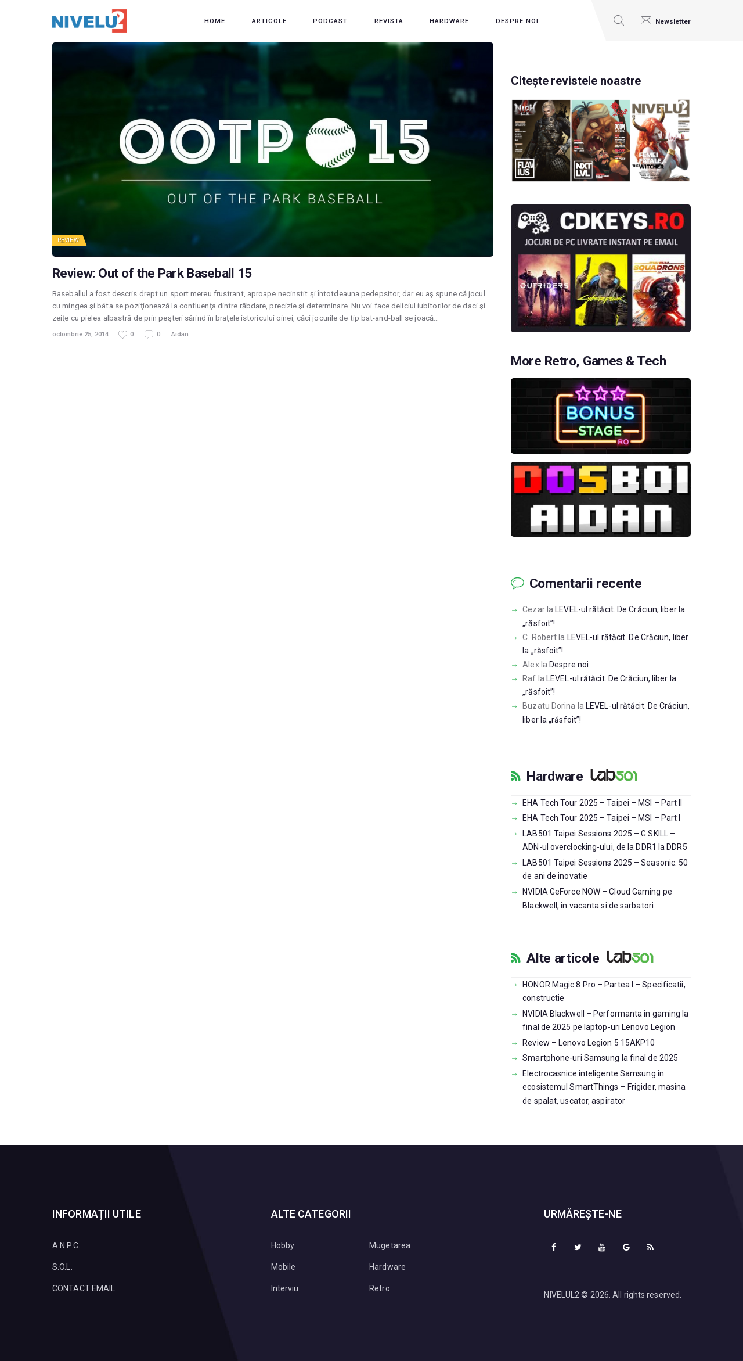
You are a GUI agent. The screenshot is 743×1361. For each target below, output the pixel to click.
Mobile (283, 1265)
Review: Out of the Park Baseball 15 (152, 274)
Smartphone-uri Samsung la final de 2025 (600, 1056)
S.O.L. (62, 1265)
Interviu (285, 1287)
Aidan (180, 334)
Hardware (554, 775)
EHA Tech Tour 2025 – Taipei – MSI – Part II (602, 801)
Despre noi (569, 663)
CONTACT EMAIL (83, 1287)
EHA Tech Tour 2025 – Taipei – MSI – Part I (601, 816)
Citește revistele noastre (582, 81)
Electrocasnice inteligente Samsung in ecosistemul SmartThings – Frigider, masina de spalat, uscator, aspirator (604, 1086)
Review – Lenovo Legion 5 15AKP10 (588, 1041)
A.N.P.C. (66, 1244)
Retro (379, 1287)
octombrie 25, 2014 (80, 334)
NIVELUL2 (561, 1293)
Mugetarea (389, 1244)
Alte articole (562, 957)
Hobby (283, 1244)
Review (68, 240)
